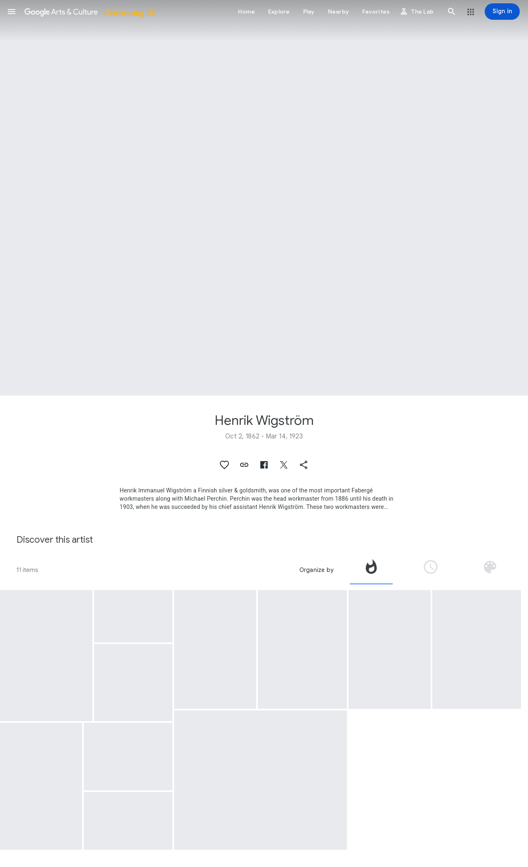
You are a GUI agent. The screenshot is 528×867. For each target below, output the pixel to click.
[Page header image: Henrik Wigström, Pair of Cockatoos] (264, 198)
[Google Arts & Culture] (89, 11)
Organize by (316, 570)
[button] (11, 11)
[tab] (371, 569)
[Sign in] (502, 11)
